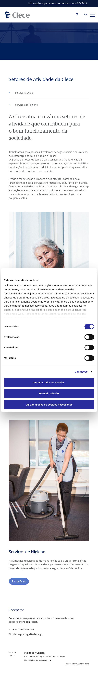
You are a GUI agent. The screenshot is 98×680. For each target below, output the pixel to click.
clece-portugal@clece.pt (28, 634)
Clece (11, 655)
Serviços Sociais (24, 92)
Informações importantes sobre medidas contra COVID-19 (57, 3)
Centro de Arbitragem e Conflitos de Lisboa (44, 656)
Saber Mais (19, 581)
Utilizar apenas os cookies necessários (49, 404)
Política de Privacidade (34, 652)
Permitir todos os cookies (48, 382)
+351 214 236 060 (23, 629)
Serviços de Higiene (26, 104)
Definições (81, 371)
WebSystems (83, 663)
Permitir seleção (49, 393)
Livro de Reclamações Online (37, 660)
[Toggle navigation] (92, 15)
